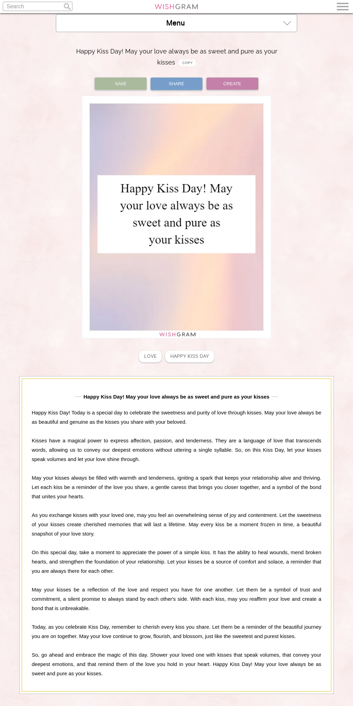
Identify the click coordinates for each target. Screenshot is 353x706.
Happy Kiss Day (189, 356)
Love (150, 356)
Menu (228, 23)
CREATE (232, 83)
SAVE (121, 83)
